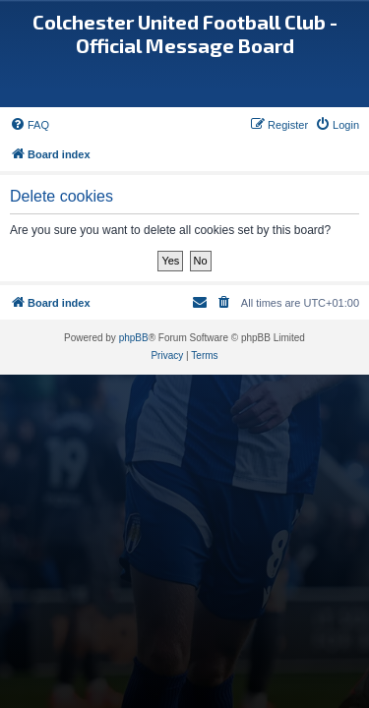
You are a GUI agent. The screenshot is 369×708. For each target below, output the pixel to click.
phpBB (134, 337)
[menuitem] (29, 125)
